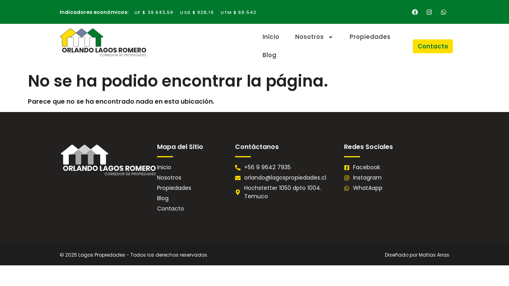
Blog (269, 55)
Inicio (270, 37)
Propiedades (370, 37)
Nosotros (314, 37)
